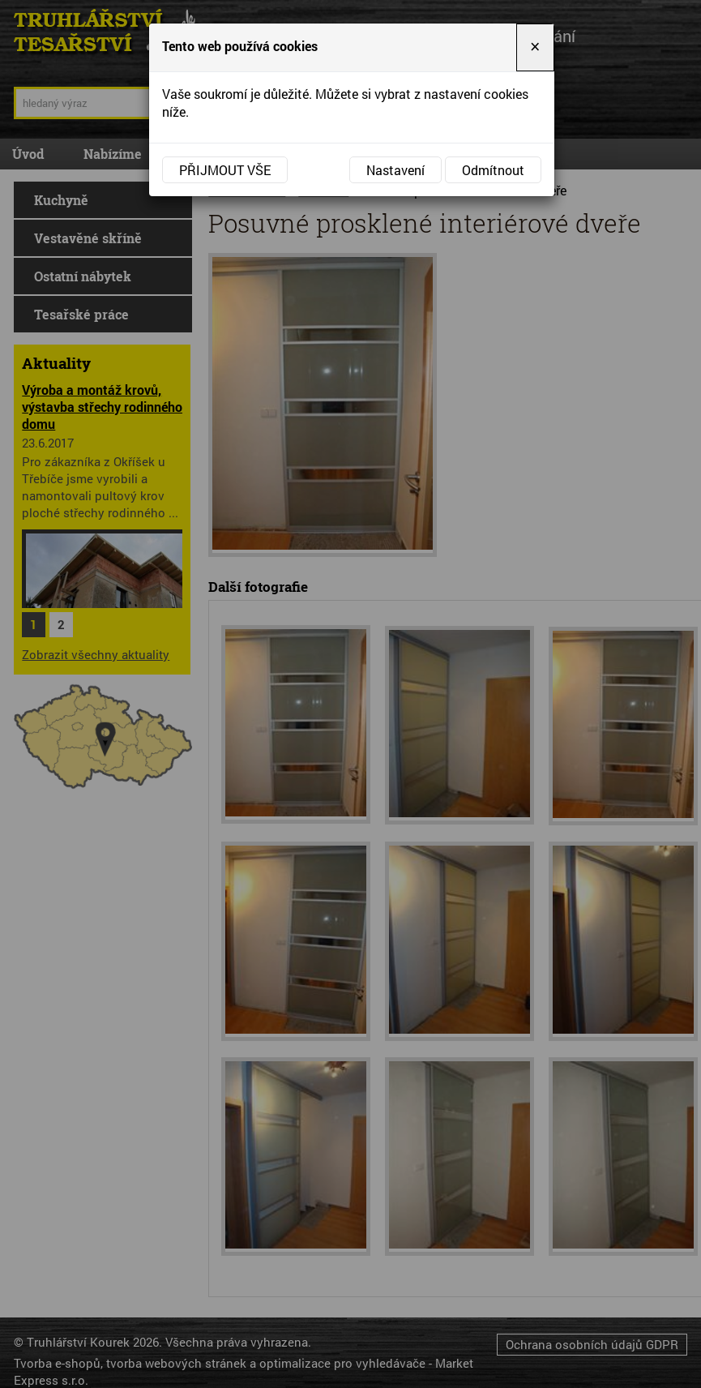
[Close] (535, 47)
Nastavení (395, 169)
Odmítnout (493, 169)
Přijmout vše (225, 169)
